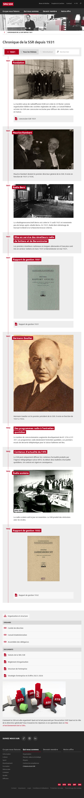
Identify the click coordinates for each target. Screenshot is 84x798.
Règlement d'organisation (18, 662)
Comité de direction (15, 628)
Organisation (27, 754)
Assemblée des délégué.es (18, 642)
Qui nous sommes (31, 749)
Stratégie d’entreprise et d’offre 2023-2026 (25, 676)
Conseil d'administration (17, 635)
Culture (5, 757)
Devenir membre (50, 11)
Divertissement (7, 763)
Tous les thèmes (29, 52)
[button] (80, 3)
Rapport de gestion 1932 (29, 595)
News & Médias (44, 3)
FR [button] (76, 3)
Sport (4, 760)
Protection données (56, 788)
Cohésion (6, 772)
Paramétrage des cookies (73, 788)
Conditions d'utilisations (41, 788)
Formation (6, 766)
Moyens (25, 760)
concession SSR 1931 (27, 119)
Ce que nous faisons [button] (11, 11)
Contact (69, 3)
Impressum (22, 788)
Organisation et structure (18, 616)
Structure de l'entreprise (17, 669)
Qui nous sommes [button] (31, 11)
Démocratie (6, 769)
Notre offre (66, 11)
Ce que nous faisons (12, 749)
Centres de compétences (31, 763)
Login (29, 788)
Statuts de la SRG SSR (16, 655)
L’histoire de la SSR (29, 766)
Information (7, 754)
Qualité (5, 775)
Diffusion (6, 778)
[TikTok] (23, 738)
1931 (12, 51)
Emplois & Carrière (58, 3)
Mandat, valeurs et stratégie (32, 757)
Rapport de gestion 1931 (29, 324)
